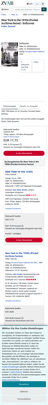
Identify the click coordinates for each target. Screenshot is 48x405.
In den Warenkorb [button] (24, 153)
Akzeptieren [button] (24, 384)
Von (25, 66)
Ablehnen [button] (24, 391)
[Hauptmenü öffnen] (6, 9)
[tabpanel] (23, 116)
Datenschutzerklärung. (11, 380)
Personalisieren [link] (24, 399)
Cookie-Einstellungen (10, 367)
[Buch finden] (44, 9)
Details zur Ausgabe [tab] (29, 106)
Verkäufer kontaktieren (13, 209)
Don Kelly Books (20, 190)
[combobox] (27, 9)
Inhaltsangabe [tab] (9, 106)
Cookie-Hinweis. (15, 372)
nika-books (17, 274)
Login (37, 4)
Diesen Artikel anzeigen (11, 137)
